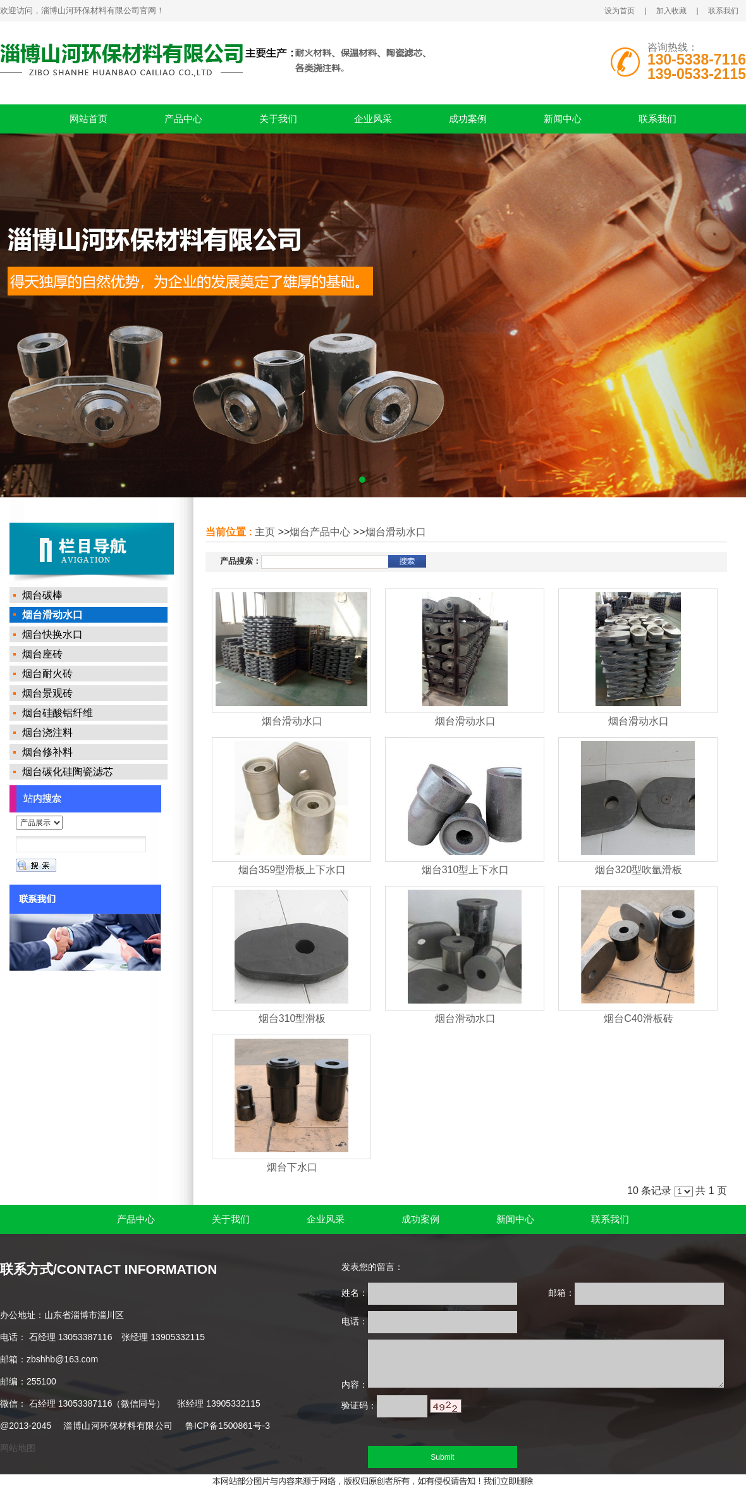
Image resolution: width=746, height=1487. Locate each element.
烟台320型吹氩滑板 (639, 869)
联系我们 (723, 10)
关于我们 (278, 118)
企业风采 (373, 118)
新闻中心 (563, 118)
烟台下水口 (292, 1167)
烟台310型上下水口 (466, 869)
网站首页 (88, 118)
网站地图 (17, 1448)
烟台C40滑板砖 (638, 1018)
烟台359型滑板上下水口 (292, 869)
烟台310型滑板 (292, 1018)
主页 (265, 531)
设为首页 (619, 10)
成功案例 (468, 118)
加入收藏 (671, 10)
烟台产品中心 (320, 531)
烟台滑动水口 (395, 531)
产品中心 (183, 118)
